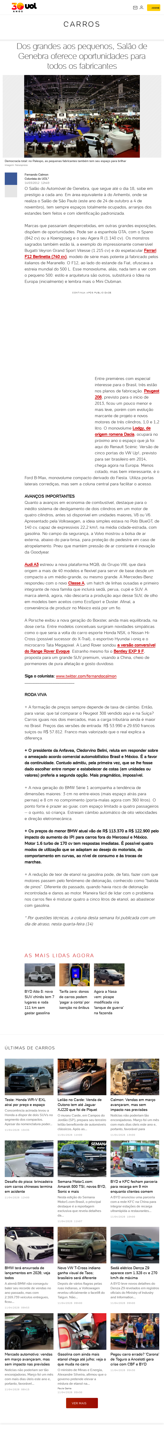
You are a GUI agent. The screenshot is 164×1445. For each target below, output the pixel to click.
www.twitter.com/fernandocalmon (86, 676)
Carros (82, 24)
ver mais (82, 1403)
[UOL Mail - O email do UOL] (135, 7)
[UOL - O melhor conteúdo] (24, 7)
